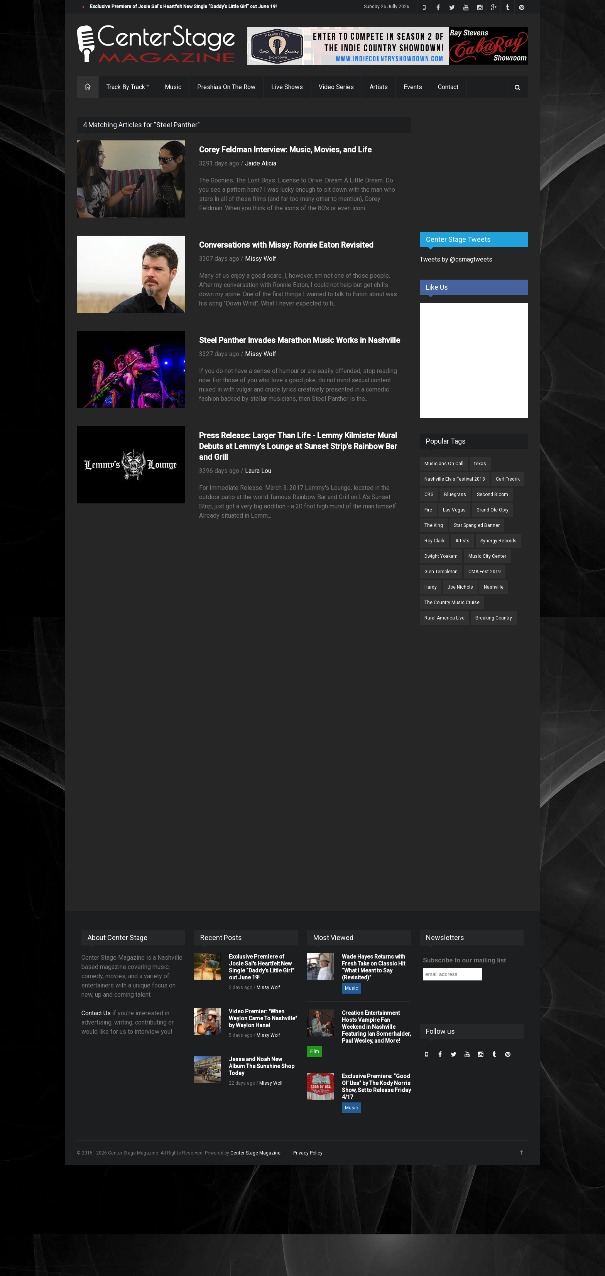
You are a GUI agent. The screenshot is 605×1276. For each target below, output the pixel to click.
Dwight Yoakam (441, 556)
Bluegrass (455, 494)
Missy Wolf (260, 258)
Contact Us (96, 1013)
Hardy (430, 587)
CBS (428, 494)
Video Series (336, 87)
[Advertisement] (478, 165)
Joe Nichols (460, 587)
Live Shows (287, 87)
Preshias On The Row (226, 87)
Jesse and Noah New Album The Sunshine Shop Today (261, 1066)
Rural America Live (444, 618)
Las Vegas (454, 510)
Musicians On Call (443, 463)
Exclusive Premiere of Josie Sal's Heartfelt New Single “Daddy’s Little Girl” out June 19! (183, 6)
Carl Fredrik (508, 479)
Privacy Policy (308, 1153)
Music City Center (487, 556)
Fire (428, 510)
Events (413, 87)
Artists (379, 87)
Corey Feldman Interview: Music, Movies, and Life (285, 149)
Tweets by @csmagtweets (456, 259)
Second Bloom (492, 494)
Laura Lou (258, 470)
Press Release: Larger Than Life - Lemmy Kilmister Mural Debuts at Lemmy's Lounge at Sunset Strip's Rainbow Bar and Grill (298, 446)
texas (480, 463)
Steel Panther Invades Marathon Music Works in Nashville (299, 340)
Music (173, 87)
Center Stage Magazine (255, 1153)
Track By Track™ (127, 87)
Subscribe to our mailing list (464, 960)
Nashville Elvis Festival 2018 (454, 479)
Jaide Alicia (260, 163)
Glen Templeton (441, 571)
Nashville (494, 587)
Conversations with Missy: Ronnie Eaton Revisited (286, 245)
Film (314, 1051)
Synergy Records (498, 540)
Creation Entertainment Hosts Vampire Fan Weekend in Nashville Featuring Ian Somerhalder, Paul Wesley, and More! (376, 1027)
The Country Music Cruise (452, 602)
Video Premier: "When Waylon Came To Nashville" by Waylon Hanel (263, 1018)
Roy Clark (434, 540)
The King (433, 525)
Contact (448, 87)
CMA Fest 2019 (484, 571)
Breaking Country (493, 618)
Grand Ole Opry (493, 510)
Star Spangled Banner (477, 525)
